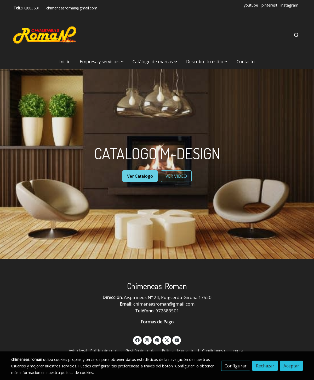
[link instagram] (147, 340)
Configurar (236, 366)
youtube (251, 5)
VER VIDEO (176, 176)
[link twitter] (166, 340)
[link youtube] (177, 340)
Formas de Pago (157, 322)
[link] (44, 35)
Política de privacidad (180, 350)
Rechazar (265, 366)
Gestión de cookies (141, 350)
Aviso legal (78, 350)
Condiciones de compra (222, 350)
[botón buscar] (296, 34)
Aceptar (291, 366)
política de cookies (77, 372)
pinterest (269, 5)
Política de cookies (106, 350)
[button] (101, 61)
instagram (289, 5)
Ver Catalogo (140, 176)
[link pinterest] (157, 340)
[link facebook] (137, 340)
